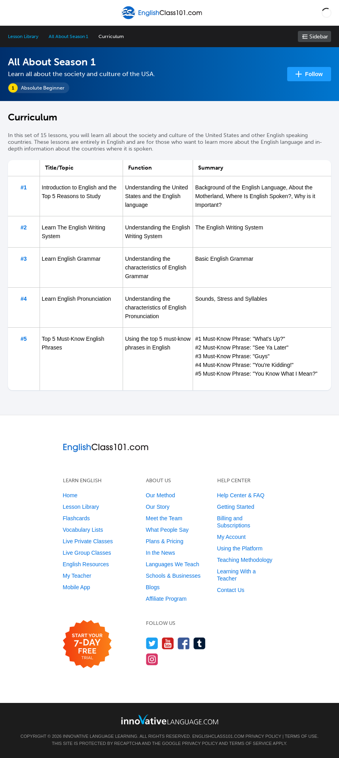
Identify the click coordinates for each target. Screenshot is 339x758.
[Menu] (12, 12)
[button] (326, 12)
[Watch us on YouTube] (168, 643)
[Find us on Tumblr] (199, 643)
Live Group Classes (87, 553)
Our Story (158, 507)
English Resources (86, 564)
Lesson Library (23, 36)
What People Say (167, 530)
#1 (24, 187)
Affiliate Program (166, 599)
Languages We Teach (172, 564)
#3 (24, 259)
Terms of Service (250, 743)
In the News (160, 553)
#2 (24, 227)
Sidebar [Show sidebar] (318, 36)
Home (70, 495)
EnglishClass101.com (218, 736)
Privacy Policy (263, 736)
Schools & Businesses (173, 576)
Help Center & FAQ (241, 495)
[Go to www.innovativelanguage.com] (169, 719)
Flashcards (76, 518)
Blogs (153, 587)
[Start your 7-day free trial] (87, 644)
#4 (24, 299)
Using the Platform (240, 548)
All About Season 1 (68, 36)
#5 (24, 339)
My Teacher (77, 576)
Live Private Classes (88, 541)
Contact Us (230, 590)
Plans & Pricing (165, 541)
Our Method (160, 495)
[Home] (162, 18)
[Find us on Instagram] (152, 659)
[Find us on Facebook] (184, 643)
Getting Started (235, 507)
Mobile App (76, 587)
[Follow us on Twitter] (152, 643)
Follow (313, 74)
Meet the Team (164, 518)
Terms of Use (301, 736)
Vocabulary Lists (83, 530)
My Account (231, 537)
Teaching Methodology (245, 560)
